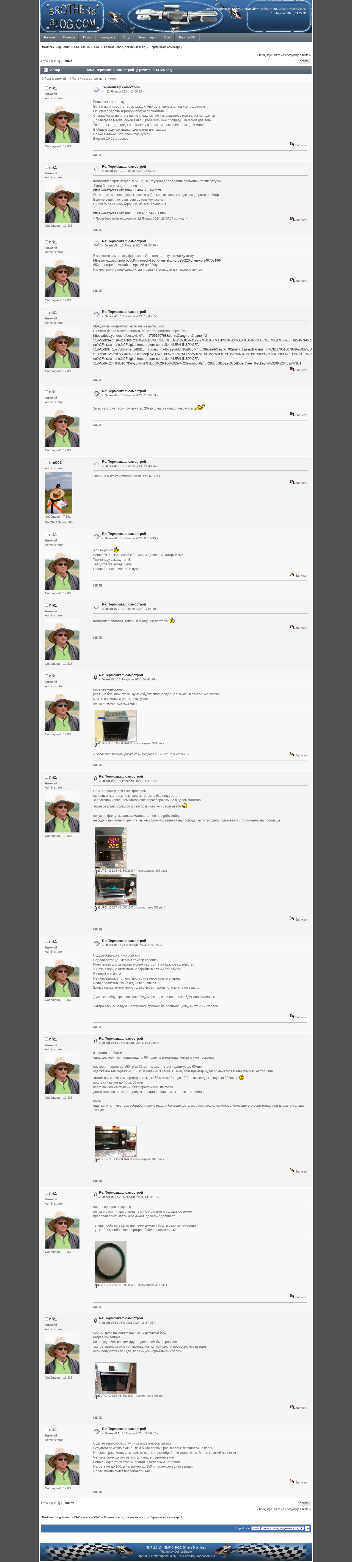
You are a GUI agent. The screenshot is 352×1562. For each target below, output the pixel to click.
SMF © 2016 (172, 1547)
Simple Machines (194, 1547)
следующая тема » (298, 55)
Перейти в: (243, 1528)
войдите (267, 8)
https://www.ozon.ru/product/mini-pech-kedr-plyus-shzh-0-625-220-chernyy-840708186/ (157, 260)
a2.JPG (101, 907)
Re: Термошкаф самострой (124, 167)
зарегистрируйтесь (292, 8)
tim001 (55, 462)
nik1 (53, 88)
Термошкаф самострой (121, 87)
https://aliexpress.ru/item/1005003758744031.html (129, 213)
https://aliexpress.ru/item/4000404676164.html (127, 190)
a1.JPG (101, 743)
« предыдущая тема (270, 55)
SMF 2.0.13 (154, 1547)
